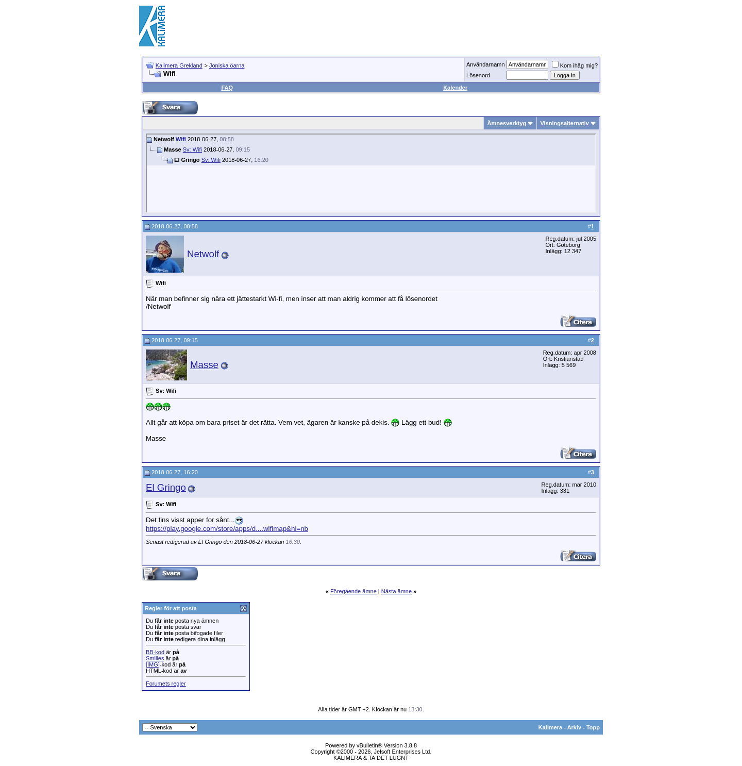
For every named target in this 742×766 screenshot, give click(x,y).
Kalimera (550, 727)
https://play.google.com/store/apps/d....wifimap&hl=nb (227, 528)
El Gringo (166, 487)
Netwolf (203, 253)
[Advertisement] (415, 26)
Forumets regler (166, 683)
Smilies (155, 658)
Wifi (181, 139)
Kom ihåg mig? (575, 65)
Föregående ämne (353, 591)
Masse (204, 364)
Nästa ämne (396, 591)
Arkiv (574, 727)
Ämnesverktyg (506, 123)
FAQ (227, 88)
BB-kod (155, 652)
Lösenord (478, 75)
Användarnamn (485, 64)
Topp (593, 727)
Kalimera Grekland (179, 65)
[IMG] (153, 664)
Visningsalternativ (564, 123)
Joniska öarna (227, 65)
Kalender (455, 88)
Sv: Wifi (192, 149)
